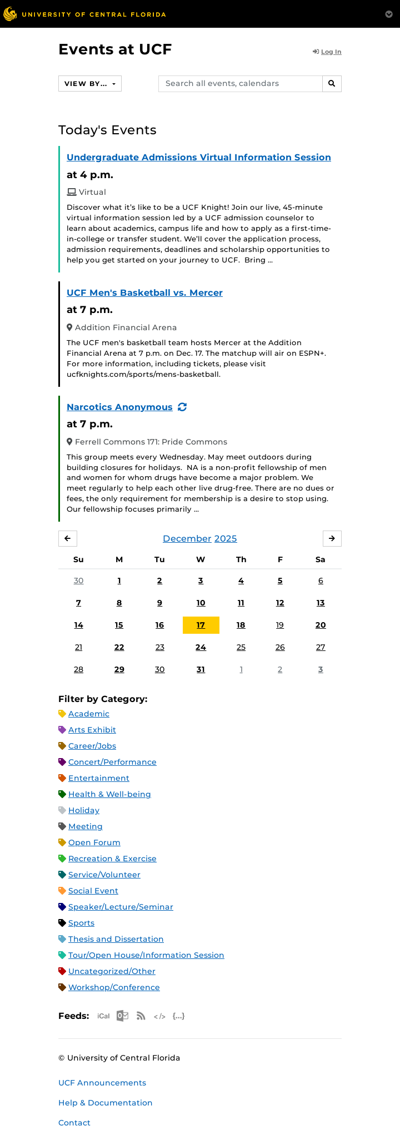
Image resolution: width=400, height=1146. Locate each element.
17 (201, 625)
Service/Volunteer (104, 875)
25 (241, 647)
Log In (327, 51)
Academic (88, 714)
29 (119, 669)
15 (119, 625)
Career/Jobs (92, 746)
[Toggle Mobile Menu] (389, 13)
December (187, 538)
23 (160, 647)
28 (78, 669)
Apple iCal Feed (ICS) (103, 1016)
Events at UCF (115, 49)
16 (160, 625)
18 (241, 625)
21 (78, 647)
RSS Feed (141, 1016)
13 (321, 603)
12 (280, 603)
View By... (87, 83)
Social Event (93, 891)
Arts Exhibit (92, 730)
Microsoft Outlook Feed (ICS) (122, 1016)
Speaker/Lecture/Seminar (120, 907)
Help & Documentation (105, 1103)
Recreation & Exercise (112, 859)
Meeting (85, 826)
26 (280, 647)
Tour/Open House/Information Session (146, 955)
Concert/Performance (112, 762)
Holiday (83, 810)
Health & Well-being (109, 794)
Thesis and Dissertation (116, 939)
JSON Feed (178, 1016)
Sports (81, 923)
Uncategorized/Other (112, 971)
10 (201, 603)
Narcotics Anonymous (120, 407)
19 (280, 625)
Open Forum (94, 842)
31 (201, 669)
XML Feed (160, 1016)
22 (119, 647)
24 (201, 647)
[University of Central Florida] (84, 13)
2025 (225, 538)
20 (321, 625)
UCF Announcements (102, 1083)
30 (79, 580)
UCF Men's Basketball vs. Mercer (145, 292)
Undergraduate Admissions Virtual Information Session (199, 157)
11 (241, 603)
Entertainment (98, 778)
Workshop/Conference (114, 987)
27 (321, 647)
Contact (74, 1123)
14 (78, 625)
